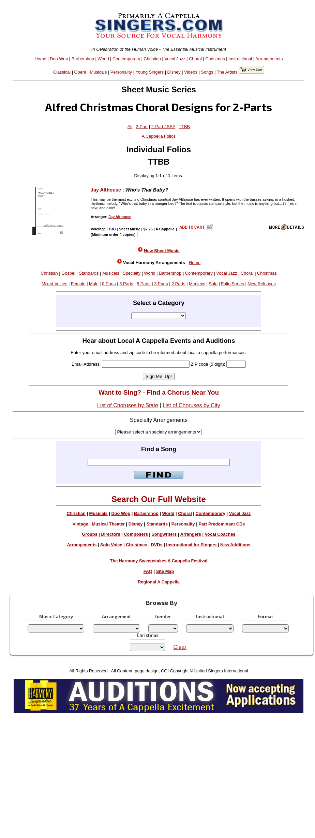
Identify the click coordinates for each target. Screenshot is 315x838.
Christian (152, 58)
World (103, 58)
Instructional (240, 58)
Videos (190, 72)
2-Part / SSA (163, 126)
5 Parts (144, 283)
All (129, 126)
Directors (110, 534)
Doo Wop (59, 58)
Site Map (165, 571)
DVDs (157, 544)
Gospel (68, 273)
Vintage (80, 524)
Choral (195, 58)
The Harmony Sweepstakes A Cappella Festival (159, 560)
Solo (213, 283)
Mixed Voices (54, 283)
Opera (80, 72)
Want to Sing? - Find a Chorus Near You (159, 392)
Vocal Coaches (220, 534)
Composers (136, 534)
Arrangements (269, 58)
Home (40, 58)
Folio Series (232, 283)
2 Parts (178, 283)
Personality (121, 72)
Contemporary (126, 58)
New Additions (235, 544)
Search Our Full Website (158, 499)
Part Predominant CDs (221, 524)
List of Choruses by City (191, 405)
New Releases (261, 283)
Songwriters (164, 534)
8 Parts (109, 283)
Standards (89, 273)
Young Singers (149, 72)
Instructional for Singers (191, 544)
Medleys (197, 283)
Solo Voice (111, 544)
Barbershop (83, 58)
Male (94, 283)
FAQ (148, 571)
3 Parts (161, 283)
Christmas (215, 58)
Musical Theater (108, 524)
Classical (62, 72)
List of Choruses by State (127, 405)
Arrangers (190, 534)
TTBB (184, 126)
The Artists (227, 72)
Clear (180, 647)
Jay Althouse (106, 190)
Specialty (131, 273)
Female (78, 283)
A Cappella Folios (159, 136)
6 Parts (126, 283)
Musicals (98, 72)
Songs (207, 72)
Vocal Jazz (174, 58)
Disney (174, 72)
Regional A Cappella (159, 581)
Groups (89, 534)
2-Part (142, 126)
